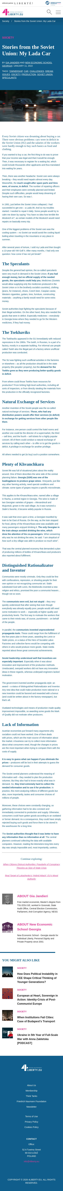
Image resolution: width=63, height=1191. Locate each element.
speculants (9, 77)
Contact (31, 1139)
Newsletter (31, 1107)
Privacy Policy (31, 1122)
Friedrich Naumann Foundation (31, 1101)
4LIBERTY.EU (35, 1179)
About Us (31, 1085)
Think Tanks (31, 1096)
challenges (37, 71)
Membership (31, 1090)
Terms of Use (31, 1116)
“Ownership (16, 71)
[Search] (49, 12)
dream (49, 71)
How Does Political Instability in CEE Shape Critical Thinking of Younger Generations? (37, 978)
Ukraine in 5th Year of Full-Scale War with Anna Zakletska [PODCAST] (37, 1039)
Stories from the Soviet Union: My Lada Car (34, 21)
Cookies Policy (32, 1127)
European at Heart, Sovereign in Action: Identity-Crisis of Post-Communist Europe (37, 999)
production (29, 74)
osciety (15, 74)
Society (5, 21)
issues (6, 74)
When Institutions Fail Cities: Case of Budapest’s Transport (36, 1019)
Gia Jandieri (12, 62)
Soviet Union (44, 74)
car (26, 71)
